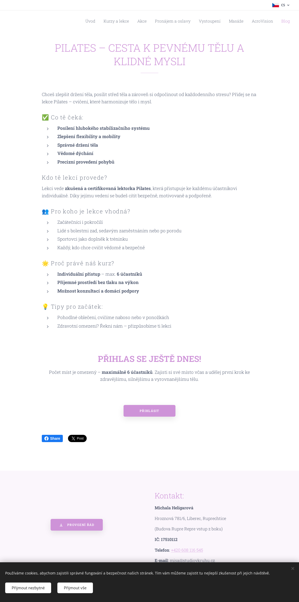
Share (52, 438)
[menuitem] (108, 21)
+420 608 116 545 (187, 550)
